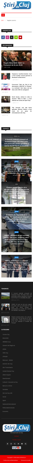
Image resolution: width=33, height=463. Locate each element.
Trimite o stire (16, 440)
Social (16, 161)
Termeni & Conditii (26, 460)
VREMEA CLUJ (17, 136)
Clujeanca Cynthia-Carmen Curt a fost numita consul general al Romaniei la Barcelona (22, 75)
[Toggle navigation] (3, 15)
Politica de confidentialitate (10, 460)
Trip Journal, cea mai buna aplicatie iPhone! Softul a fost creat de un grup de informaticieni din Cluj (22, 110)
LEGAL (16, 184)
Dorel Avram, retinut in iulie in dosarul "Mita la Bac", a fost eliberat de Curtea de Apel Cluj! (22, 98)
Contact (16, 436)
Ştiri (2, 20)
